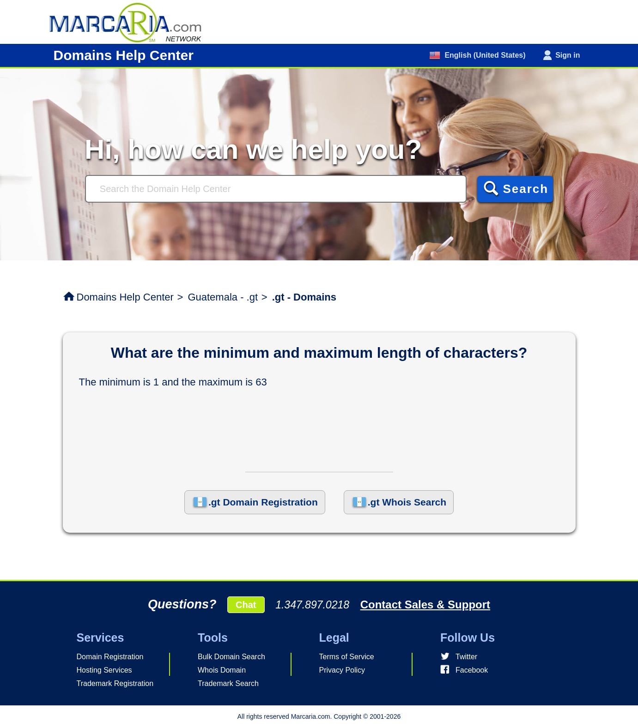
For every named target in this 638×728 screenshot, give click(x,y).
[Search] (276, 189)
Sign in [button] (567, 55)
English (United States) (484, 55)
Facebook (472, 670)
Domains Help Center (125, 297)
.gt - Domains (304, 297)
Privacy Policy (342, 670)
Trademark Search (228, 683)
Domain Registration (110, 657)
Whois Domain (222, 670)
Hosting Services (104, 670)
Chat (246, 605)
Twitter (466, 657)
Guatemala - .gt (223, 297)
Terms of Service (346, 657)
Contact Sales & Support (425, 604)
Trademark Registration (115, 683)
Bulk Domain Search (231, 657)
